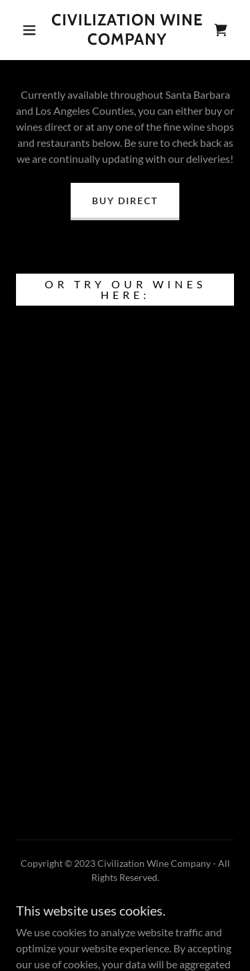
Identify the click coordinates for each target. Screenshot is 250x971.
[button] (29, 30)
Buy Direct (125, 200)
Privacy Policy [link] (125, 915)
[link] (127, 30)
